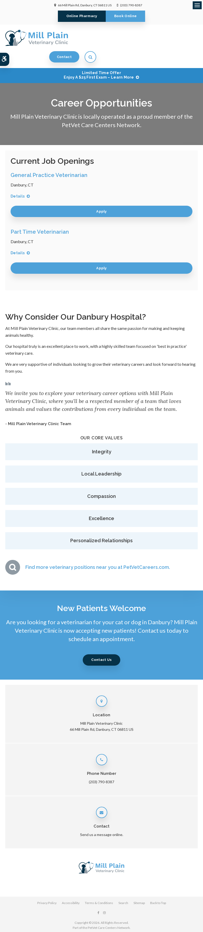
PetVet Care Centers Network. (101, 108)
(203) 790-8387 (131, 5)
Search (123, 886)
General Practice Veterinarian (49, 158)
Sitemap (139, 886)
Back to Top (158, 886)
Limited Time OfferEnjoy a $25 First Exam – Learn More (99, 58)
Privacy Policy (47, 886)
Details (18, 179)
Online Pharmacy (81, 16)
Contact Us (101, 643)
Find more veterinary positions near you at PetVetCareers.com (97, 550)
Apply (101, 194)
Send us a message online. (101, 817)
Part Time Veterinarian (40, 215)
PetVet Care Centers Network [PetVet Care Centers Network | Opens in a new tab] (109, 911)
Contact (165, 38)
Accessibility (71, 886)
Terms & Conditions (99, 886)
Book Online (125, 16)
